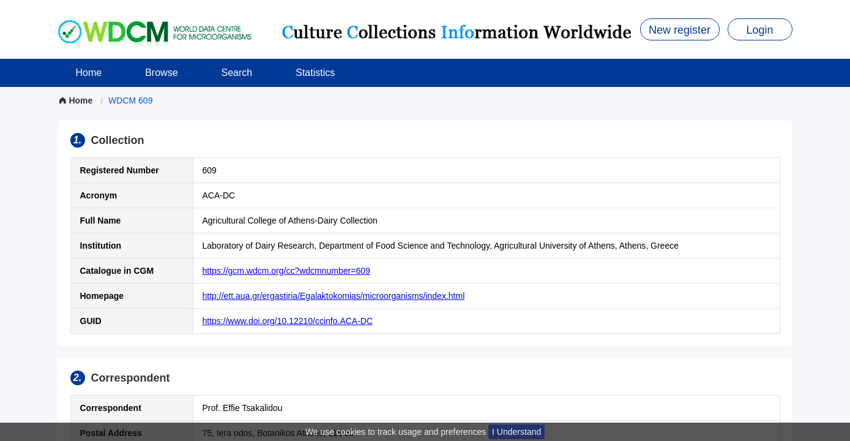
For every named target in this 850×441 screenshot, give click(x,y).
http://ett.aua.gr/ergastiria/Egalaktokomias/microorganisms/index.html (334, 296)
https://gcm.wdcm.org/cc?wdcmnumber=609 (286, 271)
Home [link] (76, 100)
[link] (130, 100)
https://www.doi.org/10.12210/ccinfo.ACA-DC (288, 321)
